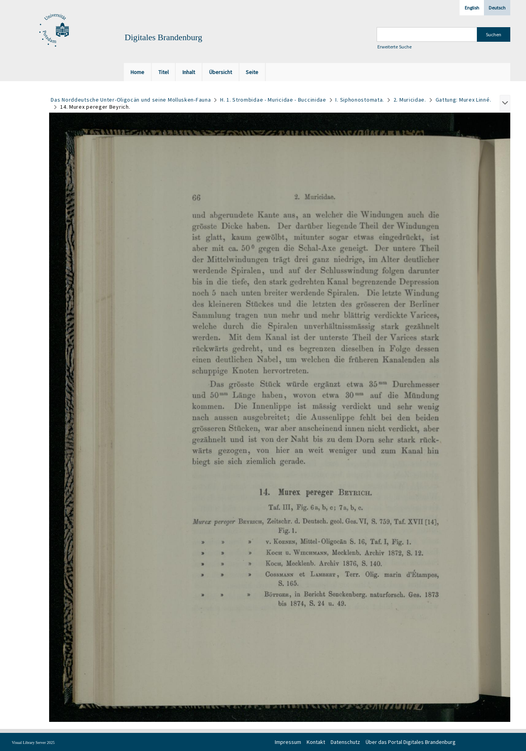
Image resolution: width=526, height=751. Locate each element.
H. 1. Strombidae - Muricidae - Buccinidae (273, 99)
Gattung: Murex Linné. (463, 99)
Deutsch (497, 8)
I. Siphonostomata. (359, 99)
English (472, 8)
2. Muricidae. (410, 99)
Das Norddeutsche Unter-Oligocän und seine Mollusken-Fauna (131, 99)
